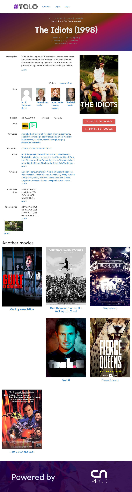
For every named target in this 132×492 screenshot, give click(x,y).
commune (65, 134)
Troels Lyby (26, 157)
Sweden (73, 44)
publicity (25, 137)
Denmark (73, 41)
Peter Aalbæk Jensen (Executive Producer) (41, 175)
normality (36, 143)
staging (61, 140)
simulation (26, 143)
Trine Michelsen (66, 160)
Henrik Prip (68, 157)
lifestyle (56, 134)
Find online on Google (99, 129)
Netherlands (61, 44)
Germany (56, 41)
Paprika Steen (51, 163)
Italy (65, 41)
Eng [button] (67, 7)
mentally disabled (29, 134)
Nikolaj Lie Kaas (39, 157)
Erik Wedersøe (66, 163)
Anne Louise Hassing (60, 154)
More (24, 70)
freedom (48, 134)
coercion (38, 140)
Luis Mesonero (28, 160)
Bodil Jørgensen (28, 154)
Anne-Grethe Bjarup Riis (32, 163)
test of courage (50, 140)
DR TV (49, 149)
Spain (75, 38)
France (68, 38)
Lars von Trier (66, 83)
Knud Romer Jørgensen (47, 160)
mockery (68, 137)
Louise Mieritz (55, 157)
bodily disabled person (52, 137)
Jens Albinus (43, 154)
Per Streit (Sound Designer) (44, 181)
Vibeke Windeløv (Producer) (59, 172)
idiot (41, 134)
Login (57, 7)
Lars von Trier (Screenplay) (33, 172)
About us (46, 7)
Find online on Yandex (99, 121)
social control (27, 140)
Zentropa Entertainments (33, 149)
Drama (69, 19)
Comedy (79, 19)
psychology (35, 137)
